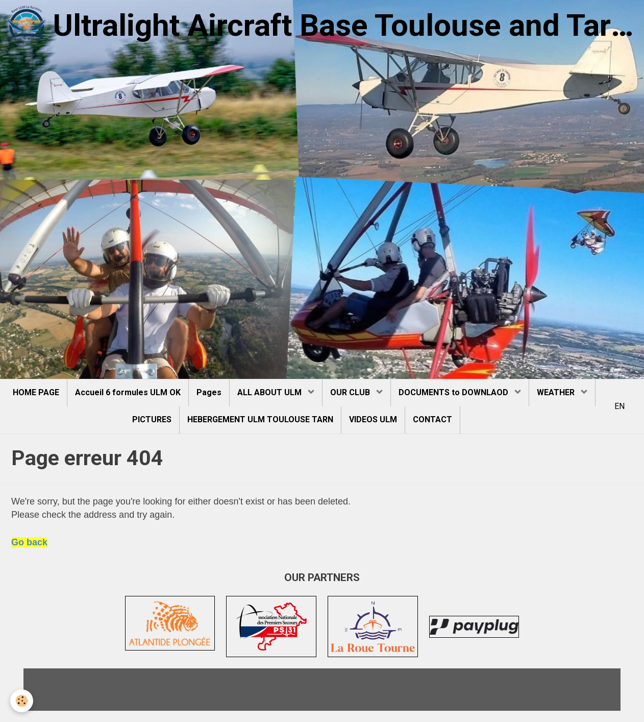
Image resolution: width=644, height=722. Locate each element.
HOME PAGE (36, 392)
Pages (208, 392)
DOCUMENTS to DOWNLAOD (454, 392)
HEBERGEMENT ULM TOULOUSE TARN (260, 419)
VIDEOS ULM (373, 419)
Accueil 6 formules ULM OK (128, 392)
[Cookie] (21, 700)
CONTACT (432, 419)
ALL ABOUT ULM (270, 392)
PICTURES (151, 419)
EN (619, 406)
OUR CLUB (351, 392)
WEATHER (557, 392)
